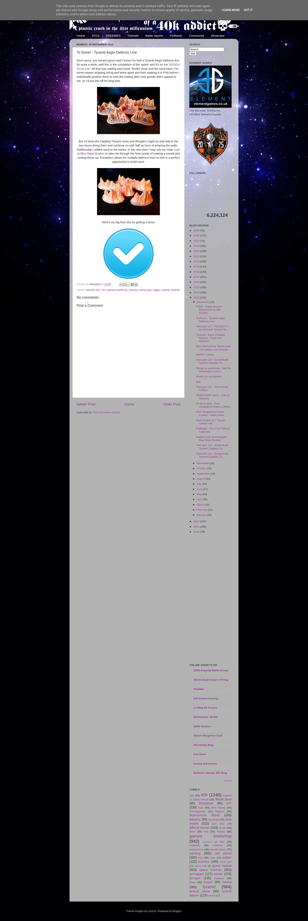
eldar (192, 831)
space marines (210, 870)
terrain (218, 874)
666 (198, 381)
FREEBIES (113, 35)
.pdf (191, 795)
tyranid (175, 289)
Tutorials (133, 35)
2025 (196, 235)
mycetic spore (218, 849)
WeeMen (198, 689)
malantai (194, 845)
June (200, 489)
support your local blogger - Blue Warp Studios (212, 438)
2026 (196, 230)
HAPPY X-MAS (205, 354)
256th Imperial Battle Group (210, 670)
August (201, 478)
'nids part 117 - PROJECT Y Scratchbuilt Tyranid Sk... (212, 328)
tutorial (166, 289)
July (199, 483)
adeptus (195, 819)
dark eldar (218, 823)
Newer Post (86, 404)
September (203, 473)
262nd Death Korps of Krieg (210, 679)
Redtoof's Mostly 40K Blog (210, 772)
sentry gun (145, 289)
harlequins (207, 842)
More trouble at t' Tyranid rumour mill (210, 422)
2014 (196, 292)
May (199, 494)
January (202, 514)
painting (195, 853)
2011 (196, 526)
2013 (196, 297)
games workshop (117, 289)
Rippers (219, 811)
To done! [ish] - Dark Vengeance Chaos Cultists (213, 405)
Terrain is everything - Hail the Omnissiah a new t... (213, 370)
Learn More (231, 10)
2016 (196, 282)
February (202, 509)
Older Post (172, 404)
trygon (157, 289)
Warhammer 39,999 (205, 716)
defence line (93, 289)
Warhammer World (204, 815)
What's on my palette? (209, 376)
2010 (196, 531)
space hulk (201, 866)
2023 (196, 245)
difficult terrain (199, 827)
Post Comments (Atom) (106, 412)
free (206, 831)
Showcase (218, 35)
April (200, 499)
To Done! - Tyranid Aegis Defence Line (210, 320)
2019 (196, 266)
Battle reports (154, 35)
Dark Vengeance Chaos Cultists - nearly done (210, 413)
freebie (221, 831)
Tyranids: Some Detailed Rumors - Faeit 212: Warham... (210, 338)
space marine (222, 865)
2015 (196, 287)
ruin (200, 857)
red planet (223, 853)
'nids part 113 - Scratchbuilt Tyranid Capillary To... (212, 455)
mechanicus (196, 849)
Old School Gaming (205, 698)
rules (212, 857)
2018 (196, 271)
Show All (228, 781)
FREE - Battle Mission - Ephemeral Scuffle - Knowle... (210, 309)
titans (192, 882)
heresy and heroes (205, 763)
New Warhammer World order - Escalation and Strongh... (213, 348)
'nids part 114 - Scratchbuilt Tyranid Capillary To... (212, 447)
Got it (248, 10)
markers (218, 845)
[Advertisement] (210, 599)
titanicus (219, 878)
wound (211, 895)
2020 (196, 261)
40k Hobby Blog (203, 745)
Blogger (176, 911)
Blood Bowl (223, 799)
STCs (95, 35)
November (203, 463)
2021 (196, 256)
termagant (196, 874)
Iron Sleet (199, 754)
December (203, 302)
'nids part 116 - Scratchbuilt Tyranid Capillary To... (212, 361)
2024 (196, 240)
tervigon (195, 878)
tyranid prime (199, 891)
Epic (201, 807)
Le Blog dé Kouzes (205, 707)
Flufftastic (176, 35)
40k (204, 794)
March (201, 504)
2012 (196, 521)
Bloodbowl (206, 803)
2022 (196, 251)
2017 (196, 276)
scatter (227, 857)
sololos (152, 911)
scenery (133, 289)
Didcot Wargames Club (207, 735)
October (202, 468)
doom (222, 827)
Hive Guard (218, 807)
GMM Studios (201, 726)
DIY (104, 289)
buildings (213, 819)
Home (81, 35)
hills (222, 841)
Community (196, 35)
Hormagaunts (197, 811)
